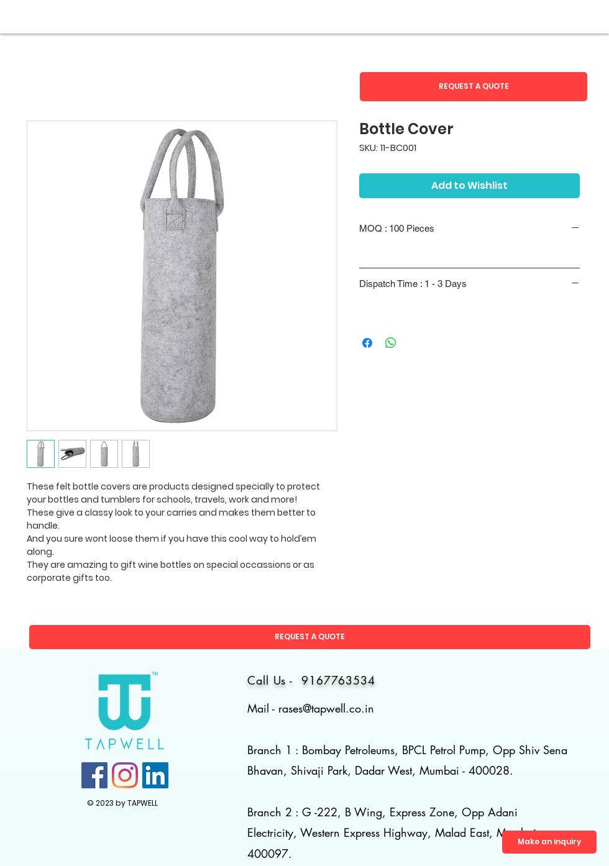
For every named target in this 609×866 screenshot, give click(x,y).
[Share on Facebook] (367, 342)
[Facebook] (94, 775)
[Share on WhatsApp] (390, 342)
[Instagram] (125, 775)
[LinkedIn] (155, 775)
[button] (473, 86)
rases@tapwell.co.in (326, 708)
